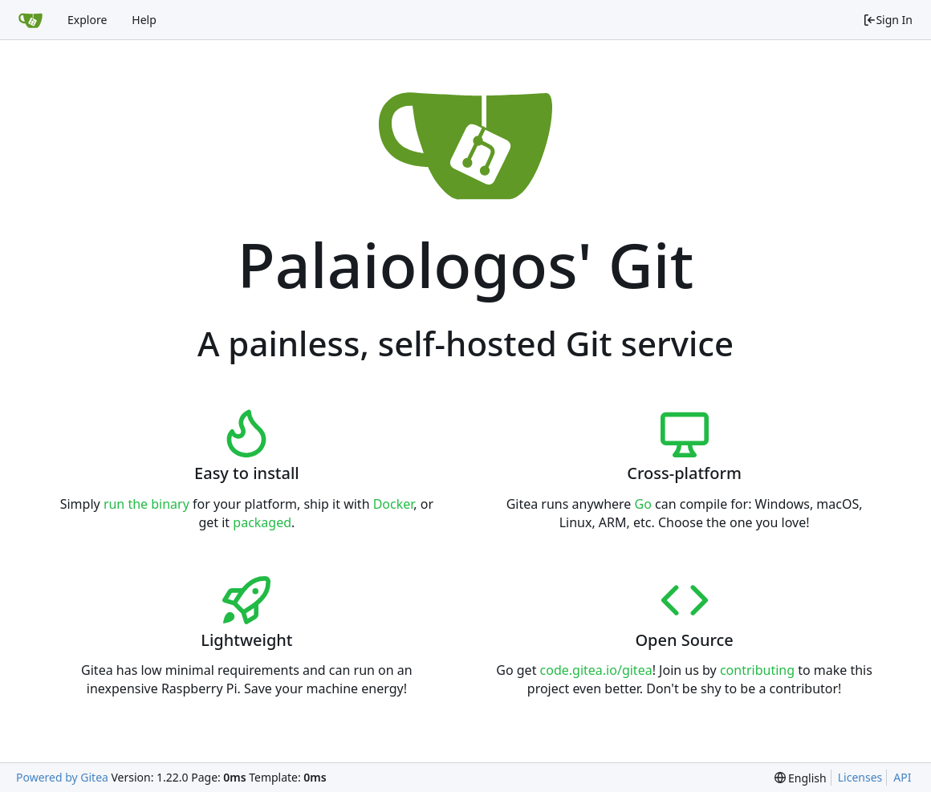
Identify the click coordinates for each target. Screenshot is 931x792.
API (902, 777)
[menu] (800, 778)
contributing (757, 670)
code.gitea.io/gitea (596, 670)
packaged (262, 522)
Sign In (888, 19)
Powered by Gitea (62, 777)
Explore (87, 19)
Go (643, 504)
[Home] (30, 20)
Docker (393, 504)
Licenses (860, 777)
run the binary (146, 504)
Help (144, 19)
